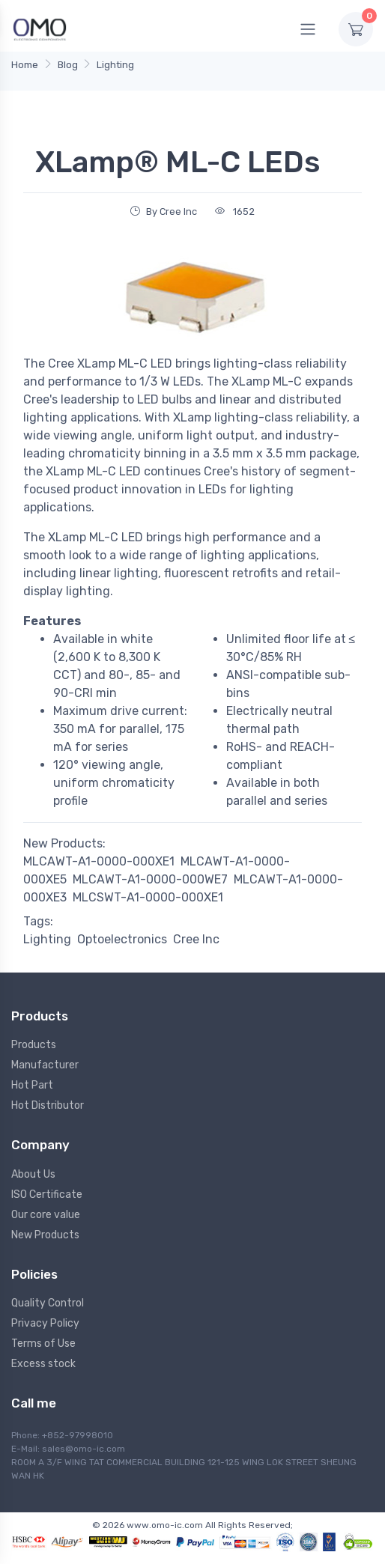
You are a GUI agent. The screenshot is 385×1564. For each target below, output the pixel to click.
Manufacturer (45, 1065)
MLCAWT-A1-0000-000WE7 (150, 879)
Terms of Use (43, 1343)
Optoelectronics (122, 939)
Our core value (45, 1214)
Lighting (115, 64)
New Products (45, 1235)
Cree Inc (196, 939)
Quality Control (47, 1303)
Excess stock (43, 1363)
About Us (33, 1174)
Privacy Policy (45, 1323)
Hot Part (32, 1085)
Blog (68, 64)
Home (24, 64)
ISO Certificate (46, 1194)
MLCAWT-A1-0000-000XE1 (99, 861)
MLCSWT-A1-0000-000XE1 (148, 897)
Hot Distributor (47, 1105)
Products (33, 1044)
